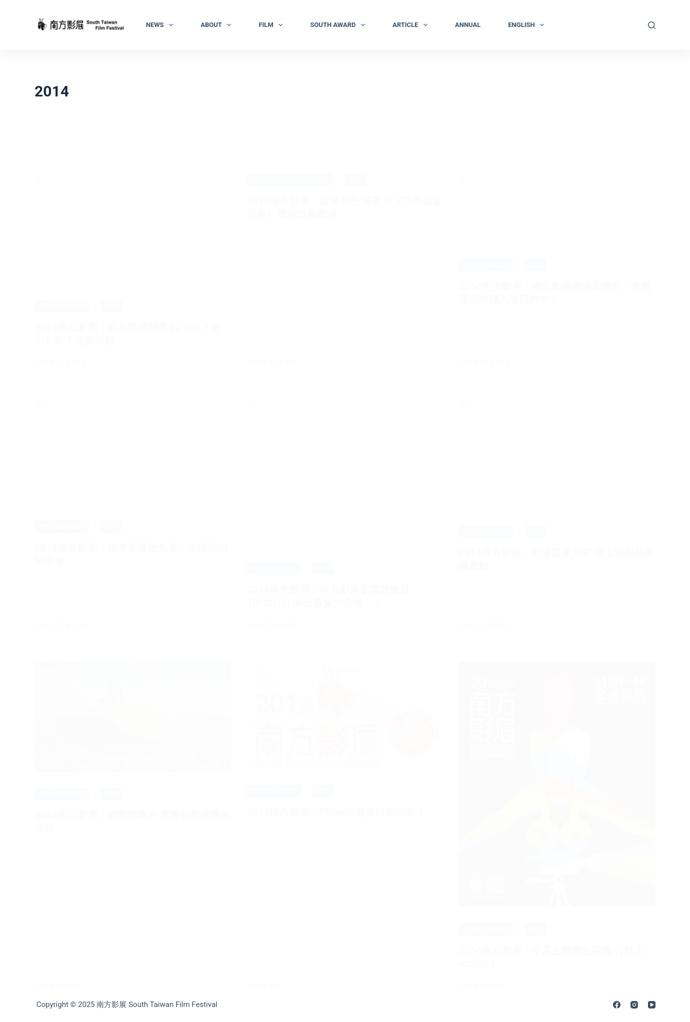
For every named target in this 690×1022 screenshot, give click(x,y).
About (217, 25)
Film (272, 25)
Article (412, 25)
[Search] (652, 25)
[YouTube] (652, 1005)
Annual (467, 24)
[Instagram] (634, 1005)
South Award (339, 25)
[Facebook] (616, 1005)
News (161, 25)
